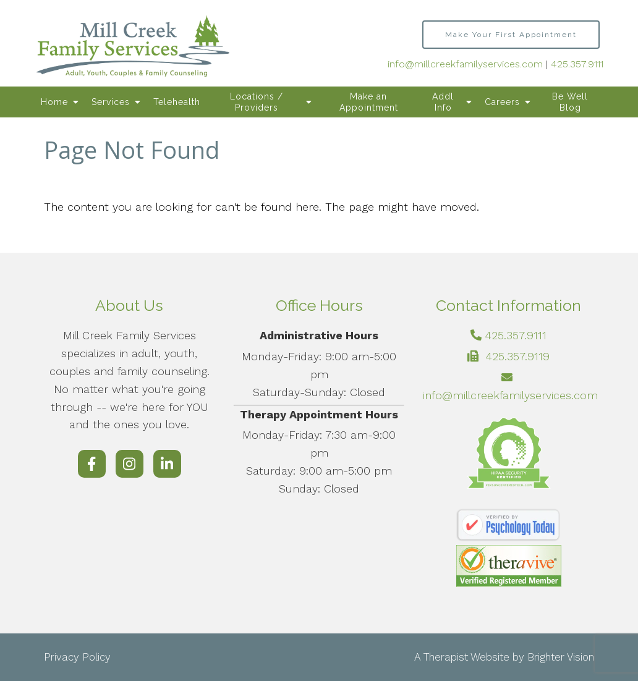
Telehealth (176, 102)
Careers (502, 102)
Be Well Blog (570, 101)
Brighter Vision (560, 657)
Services (110, 102)
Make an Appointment (368, 101)
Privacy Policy (77, 657)
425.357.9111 (577, 64)
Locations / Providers (256, 101)
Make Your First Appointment (511, 34)
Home (54, 102)
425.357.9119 (517, 356)
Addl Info (443, 101)
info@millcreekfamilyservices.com (465, 64)
